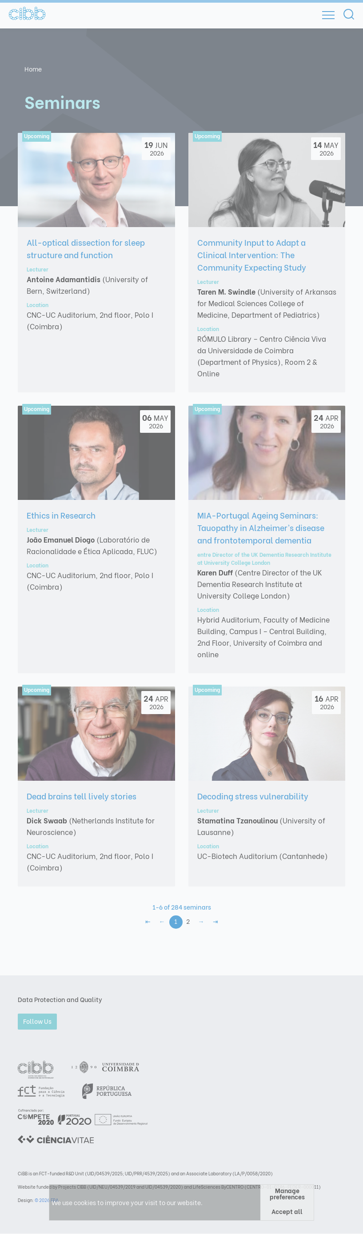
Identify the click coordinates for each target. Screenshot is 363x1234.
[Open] (328, 15)
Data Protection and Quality (60, 999)
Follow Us (37, 1021)
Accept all (287, 1211)
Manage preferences (287, 1193)
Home (33, 68)
